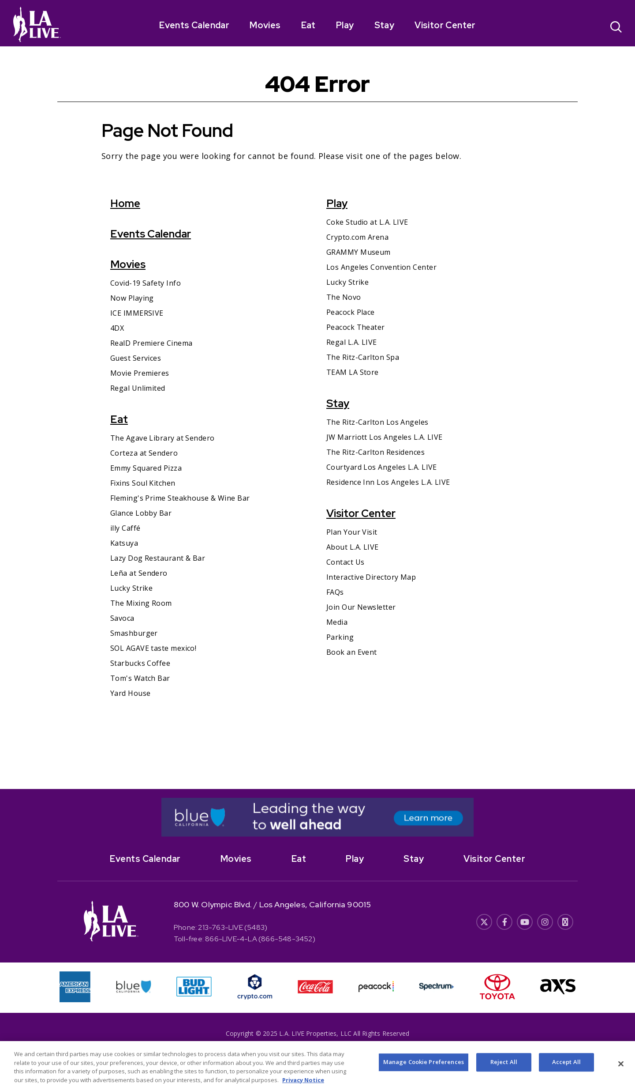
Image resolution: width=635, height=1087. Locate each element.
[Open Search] (616, 28)
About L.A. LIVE (352, 547)
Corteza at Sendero (144, 453)
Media (336, 622)
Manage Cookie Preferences (423, 1069)
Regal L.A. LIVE (351, 342)
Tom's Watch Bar (140, 678)
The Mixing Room (141, 603)
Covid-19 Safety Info (145, 283)
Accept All (566, 1069)
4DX (117, 328)
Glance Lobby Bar (141, 513)
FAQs (335, 592)
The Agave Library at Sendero (162, 438)
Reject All (503, 1069)
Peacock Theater (355, 327)
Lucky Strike (131, 588)
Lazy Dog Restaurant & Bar (157, 558)
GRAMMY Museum (358, 252)
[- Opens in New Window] (317, 817)
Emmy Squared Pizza (146, 468)
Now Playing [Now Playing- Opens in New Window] (132, 298)
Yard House (130, 693)
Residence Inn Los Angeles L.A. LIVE (388, 482)
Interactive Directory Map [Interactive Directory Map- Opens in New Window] (371, 577)
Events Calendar (194, 25)
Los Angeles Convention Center (381, 267)
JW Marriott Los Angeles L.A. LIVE (384, 437)
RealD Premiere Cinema (151, 343)
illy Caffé (125, 528)
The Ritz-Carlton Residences (375, 452)
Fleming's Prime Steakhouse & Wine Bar (180, 498)
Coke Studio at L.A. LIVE (367, 222)
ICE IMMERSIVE (137, 313)
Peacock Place (350, 312)
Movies (265, 25)
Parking (340, 637)
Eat (308, 25)
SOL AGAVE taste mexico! (153, 648)
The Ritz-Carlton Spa (362, 357)
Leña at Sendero (139, 573)
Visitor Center (445, 25)
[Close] (621, 1071)
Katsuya (124, 543)
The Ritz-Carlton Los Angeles (377, 422)
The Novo (343, 297)
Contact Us (345, 562)
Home (125, 203)
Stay (384, 25)
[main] (317, 417)
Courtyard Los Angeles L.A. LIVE (381, 467)
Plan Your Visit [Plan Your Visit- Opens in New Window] (351, 532)
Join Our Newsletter (361, 607)
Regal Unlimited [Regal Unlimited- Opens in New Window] (137, 388)
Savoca (122, 618)
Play (345, 25)
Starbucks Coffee (140, 663)
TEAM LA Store (352, 372)
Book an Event (351, 652)
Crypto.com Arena (357, 237)
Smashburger (134, 633)
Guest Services (135, 358)
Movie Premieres (139, 373)
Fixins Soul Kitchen (143, 483)
